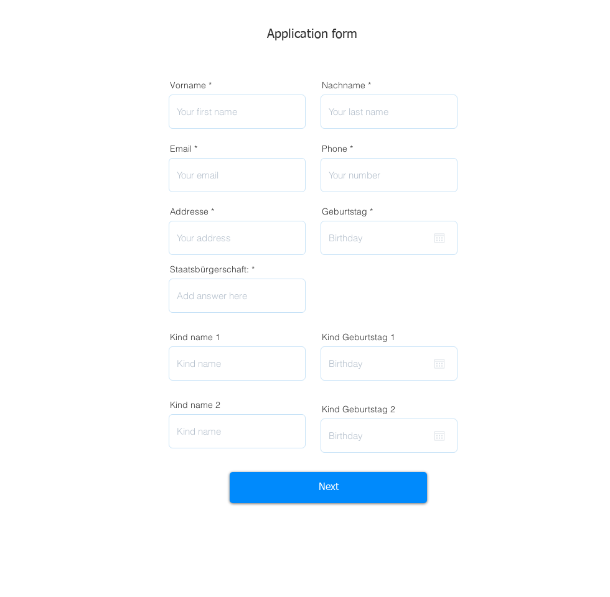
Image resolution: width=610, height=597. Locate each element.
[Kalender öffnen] (439, 238)
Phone (334, 148)
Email (181, 148)
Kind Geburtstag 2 (358, 409)
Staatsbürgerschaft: (209, 269)
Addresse (189, 211)
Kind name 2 (195, 404)
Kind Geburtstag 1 (358, 337)
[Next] (328, 487)
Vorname (188, 85)
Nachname (343, 85)
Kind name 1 (195, 337)
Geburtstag (350, 211)
